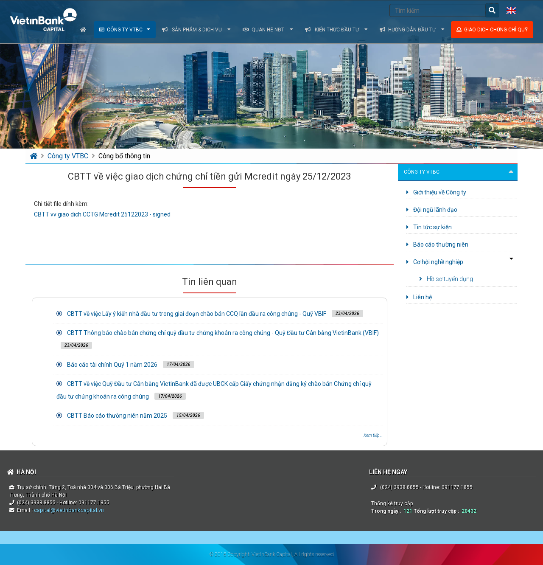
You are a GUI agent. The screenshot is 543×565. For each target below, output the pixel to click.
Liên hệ (419, 297)
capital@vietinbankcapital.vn (68, 510)
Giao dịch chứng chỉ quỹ (492, 30)
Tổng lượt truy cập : (438, 511)
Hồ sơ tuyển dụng (446, 278)
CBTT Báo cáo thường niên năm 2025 (117, 415)
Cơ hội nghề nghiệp (434, 262)
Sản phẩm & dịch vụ (196, 30)
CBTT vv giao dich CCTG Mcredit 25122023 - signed (102, 214)
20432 (469, 511)
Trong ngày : (387, 511)
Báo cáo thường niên (437, 244)
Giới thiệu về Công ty (436, 192)
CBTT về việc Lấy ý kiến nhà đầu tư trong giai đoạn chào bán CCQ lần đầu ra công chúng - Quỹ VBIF (196, 313)
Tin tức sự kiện (429, 227)
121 (407, 511)
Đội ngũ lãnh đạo (431, 209)
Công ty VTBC (124, 30)
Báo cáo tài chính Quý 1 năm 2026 (112, 364)
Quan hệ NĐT (268, 30)
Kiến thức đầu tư (336, 30)
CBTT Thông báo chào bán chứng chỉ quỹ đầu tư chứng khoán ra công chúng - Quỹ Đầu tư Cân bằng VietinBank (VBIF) (223, 332)
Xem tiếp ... (373, 435)
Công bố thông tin (124, 156)
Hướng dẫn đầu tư (412, 30)
